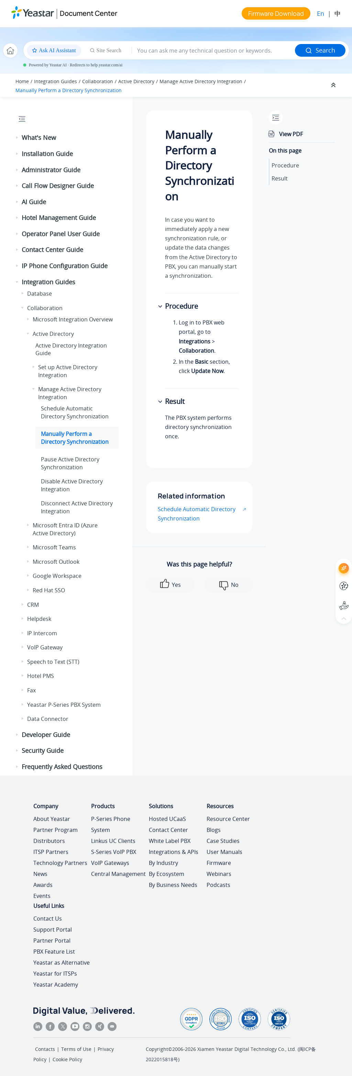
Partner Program (55, 830)
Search (320, 50)
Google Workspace (57, 576)
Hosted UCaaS (167, 819)
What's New (39, 137)
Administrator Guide (51, 170)
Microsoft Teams (54, 547)
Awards (43, 885)
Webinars (219, 874)
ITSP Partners (50, 852)
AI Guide (34, 202)
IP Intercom (42, 633)
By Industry (163, 863)
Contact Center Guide (52, 249)
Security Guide (43, 750)
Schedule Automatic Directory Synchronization (75, 412)
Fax (31, 690)
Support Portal (52, 929)
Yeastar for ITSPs (55, 973)
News (40, 874)
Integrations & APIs (173, 852)
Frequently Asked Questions (62, 766)
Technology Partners (60, 863)
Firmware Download (276, 13)
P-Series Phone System (110, 824)
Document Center (88, 13)
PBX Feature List (54, 951)
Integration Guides (55, 81)
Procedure (285, 165)
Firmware (219, 863)
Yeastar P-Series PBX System (64, 705)
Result (280, 178)
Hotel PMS (40, 676)
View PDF (291, 134)
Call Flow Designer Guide (58, 186)
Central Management (118, 874)
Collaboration (97, 81)
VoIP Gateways (110, 863)
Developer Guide (46, 735)
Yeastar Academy (55, 984)
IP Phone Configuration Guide (65, 266)
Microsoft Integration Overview (73, 319)
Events (42, 896)
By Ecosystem (166, 874)
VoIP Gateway (45, 647)
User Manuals (224, 852)
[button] (17, 138)
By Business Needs (173, 885)
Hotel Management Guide (59, 217)
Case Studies (223, 841)
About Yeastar (51, 819)
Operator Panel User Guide (61, 234)
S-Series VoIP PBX (113, 852)
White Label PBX (169, 841)
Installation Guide (47, 154)
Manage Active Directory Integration (201, 81)
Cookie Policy (67, 1059)
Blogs (214, 830)
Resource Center (228, 819)
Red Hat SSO (49, 590)
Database (39, 293)
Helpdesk (39, 619)
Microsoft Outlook (56, 562)
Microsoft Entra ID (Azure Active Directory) (65, 529)
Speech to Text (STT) (53, 662)
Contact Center (168, 830)
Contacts (45, 1049)
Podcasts (218, 885)
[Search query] (213, 50)
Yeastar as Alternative (61, 962)
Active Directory (136, 81)
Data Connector (47, 719)
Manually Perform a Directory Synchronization (68, 90)
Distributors (49, 841)
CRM (33, 604)
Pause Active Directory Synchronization (70, 463)
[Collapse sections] (334, 85)
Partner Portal (51, 940)
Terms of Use (76, 1049)
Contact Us (47, 918)
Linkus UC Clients (113, 841)
